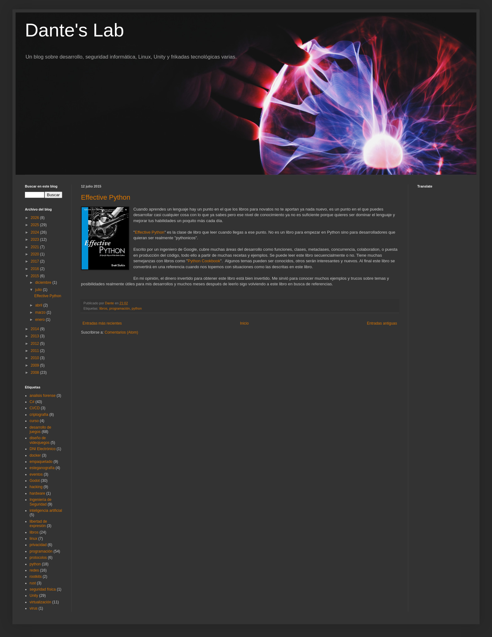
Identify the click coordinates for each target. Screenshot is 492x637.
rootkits (36, 576)
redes (34, 570)
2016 (35, 269)
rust (33, 583)
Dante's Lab (74, 30)
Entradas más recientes (102, 323)
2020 (35, 254)
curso (34, 421)
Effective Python (105, 197)
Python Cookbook (204, 261)
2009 (35, 365)
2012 (35, 343)
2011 (35, 351)
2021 (35, 247)
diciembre (43, 282)
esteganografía (42, 468)
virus (33, 608)
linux (33, 538)
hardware (37, 493)
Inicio (244, 323)
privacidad (38, 545)
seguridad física (43, 589)
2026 (35, 218)
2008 (35, 372)
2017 (35, 261)
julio (39, 290)
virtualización (40, 602)
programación (119, 308)
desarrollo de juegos (40, 429)
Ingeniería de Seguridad (40, 501)
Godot (35, 480)
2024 (35, 232)
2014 (35, 329)
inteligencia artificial (46, 510)
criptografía (39, 414)
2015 (35, 276)
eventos (36, 474)
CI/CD (35, 408)
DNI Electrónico (42, 449)
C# (32, 402)
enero (40, 319)
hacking (36, 487)
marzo (41, 312)
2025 (35, 225)
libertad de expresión (38, 523)
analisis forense (42, 395)
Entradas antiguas (382, 323)
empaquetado (41, 461)
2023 (35, 239)
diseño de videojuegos (40, 440)
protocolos (38, 557)
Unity (34, 595)
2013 (35, 336)
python (137, 308)
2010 (35, 358)
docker (35, 455)
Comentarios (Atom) (121, 332)
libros (103, 308)
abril (39, 305)
